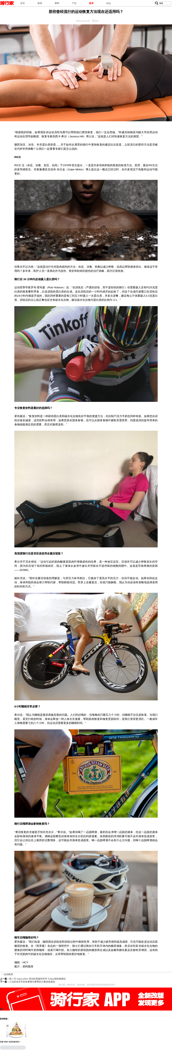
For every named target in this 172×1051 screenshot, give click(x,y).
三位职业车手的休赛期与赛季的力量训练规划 (32, 982)
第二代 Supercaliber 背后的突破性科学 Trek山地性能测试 (37, 979)
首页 (22, 3)
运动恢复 (8, 974)
